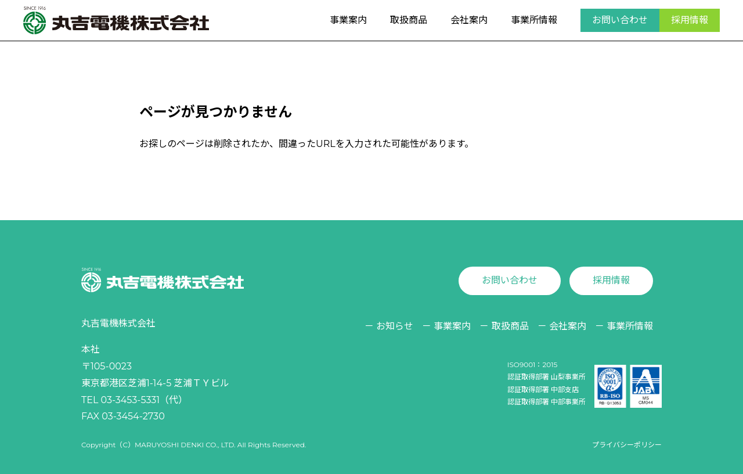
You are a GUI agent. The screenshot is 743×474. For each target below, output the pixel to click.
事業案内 (348, 20)
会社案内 (469, 20)
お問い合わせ (620, 20)
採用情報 (689, 20)
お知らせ (394, 326)
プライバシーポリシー (627, 444)
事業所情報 (534, 20)
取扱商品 (408, 20)
